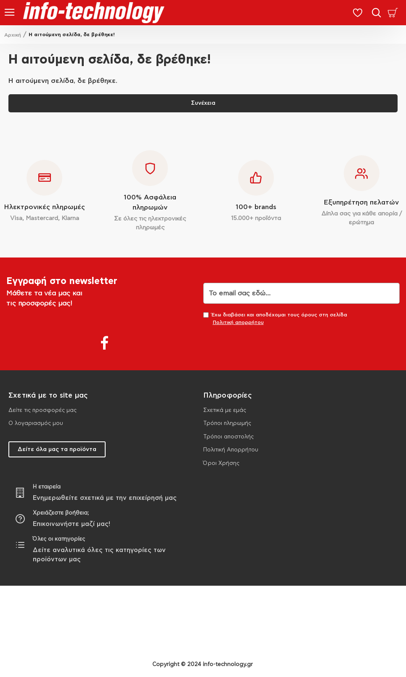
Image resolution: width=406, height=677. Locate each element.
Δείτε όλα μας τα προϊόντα (57, 449)
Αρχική (12, 34)
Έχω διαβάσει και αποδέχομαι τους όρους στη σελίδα (275, 319)
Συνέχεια (203, 103)
